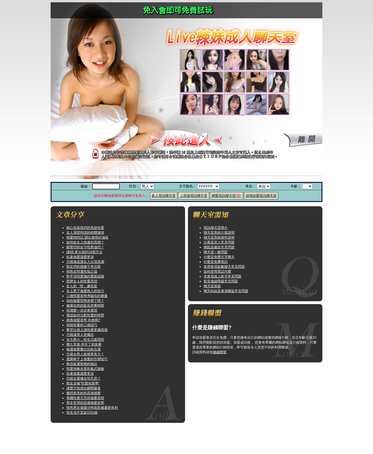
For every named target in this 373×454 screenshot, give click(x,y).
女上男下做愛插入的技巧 (85, 291)
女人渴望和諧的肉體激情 (85, 233)
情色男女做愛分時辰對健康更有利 (92, 408)
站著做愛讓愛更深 (80, 257)
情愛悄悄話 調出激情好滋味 (87, 237)
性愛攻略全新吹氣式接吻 (85, 369)
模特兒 (192, 429)
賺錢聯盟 (220, 352)
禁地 (192, 448)
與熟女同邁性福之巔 (81, 271)
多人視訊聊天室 (164, 196)
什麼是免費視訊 (216, 262)
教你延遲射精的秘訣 (81, 364)
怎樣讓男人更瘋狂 (80, 335)
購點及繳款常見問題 (219, 247)
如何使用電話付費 (217, 271)
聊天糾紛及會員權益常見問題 (226, 291)
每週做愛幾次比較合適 (83, 349)
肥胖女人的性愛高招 (81, 281)
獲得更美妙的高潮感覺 (83, 393)
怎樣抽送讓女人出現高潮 (85, 262)
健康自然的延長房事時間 (85, 306)
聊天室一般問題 (216, 252)
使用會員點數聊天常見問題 (224, 267)
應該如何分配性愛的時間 (85, 315)
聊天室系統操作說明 (219, 237)
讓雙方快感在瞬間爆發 (83, 388)
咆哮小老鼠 (192, 443)
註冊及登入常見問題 (219, 242)
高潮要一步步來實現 (81, 310)
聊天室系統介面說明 (219, 233)
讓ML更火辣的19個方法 (84, 252)
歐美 (192, 438)
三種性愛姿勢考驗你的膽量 (87, 296)
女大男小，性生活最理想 (85, 340)
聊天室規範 (212, 286)
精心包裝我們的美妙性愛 (85, 228)
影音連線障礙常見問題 (221, 281)
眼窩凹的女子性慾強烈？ (85, 247)
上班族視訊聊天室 (193, 196)
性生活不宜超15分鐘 (82, 413)
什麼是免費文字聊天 (219, 257)
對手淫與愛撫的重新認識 (85, 276)
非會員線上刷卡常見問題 (222, 276)
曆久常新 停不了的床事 (84, 344)
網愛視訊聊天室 (226, 196)
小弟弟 (192, 433)
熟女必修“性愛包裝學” (83, 383)
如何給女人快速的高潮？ (85, 242)
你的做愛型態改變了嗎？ (85, 301)
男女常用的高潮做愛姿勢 (85, 403)
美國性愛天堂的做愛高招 (85, 398)
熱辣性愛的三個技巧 (81, 325)
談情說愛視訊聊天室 (261, 196)
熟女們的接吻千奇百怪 (83, 267)
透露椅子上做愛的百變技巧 (87, 359)
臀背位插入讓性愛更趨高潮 (87, 330)
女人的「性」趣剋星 (81, 286)
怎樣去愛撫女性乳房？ (83, 378)
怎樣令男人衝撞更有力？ (85, 354)
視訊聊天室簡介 (216, 228)
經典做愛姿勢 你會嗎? (83, 320)
